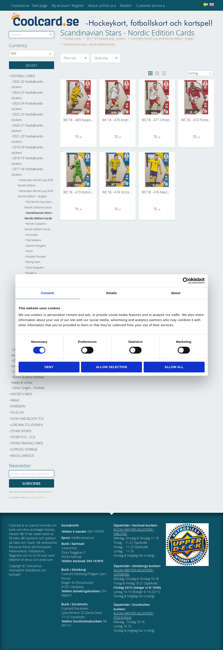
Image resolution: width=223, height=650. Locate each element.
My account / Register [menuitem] (68, 5)
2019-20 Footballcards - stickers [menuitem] (28, 150)
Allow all (174, 367)
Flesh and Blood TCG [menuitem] (27, 419)
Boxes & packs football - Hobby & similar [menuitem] (28, 380)
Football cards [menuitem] (23, 76)
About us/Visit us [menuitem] (100, 5)
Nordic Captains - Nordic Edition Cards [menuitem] (37, 226)
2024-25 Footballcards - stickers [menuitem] (28, 95)
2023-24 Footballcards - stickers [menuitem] (28, 106)
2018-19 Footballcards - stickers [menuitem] (28, 161)
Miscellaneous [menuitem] (22, 456)
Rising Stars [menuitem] (33, 262)
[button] (75, 58)
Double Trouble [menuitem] (36, 256)
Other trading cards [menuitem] (27, 443)
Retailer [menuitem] (126, 5)
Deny (48, 367)
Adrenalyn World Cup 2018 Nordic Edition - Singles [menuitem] (35, 193)
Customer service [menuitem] (149, 5)
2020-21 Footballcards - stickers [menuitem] (28, 128)
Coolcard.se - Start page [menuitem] (29, 5)
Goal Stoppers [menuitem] (35, 267)
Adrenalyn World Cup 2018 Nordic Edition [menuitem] (35, 182)
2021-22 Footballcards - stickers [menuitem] (28, 139)
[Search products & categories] (31, 34)
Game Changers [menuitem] (36, 246)
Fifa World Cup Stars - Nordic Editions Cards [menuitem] (39, 204)
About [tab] (175, 293)
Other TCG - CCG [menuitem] (23, 437)
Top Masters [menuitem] (33, 240)
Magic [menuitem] (15, 400)
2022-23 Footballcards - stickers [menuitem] (28, 117)
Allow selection (111, 367)
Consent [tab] (47, 293)
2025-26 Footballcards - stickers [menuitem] (28, 84)
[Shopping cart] (31, 65)
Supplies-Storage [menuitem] (24, 449)
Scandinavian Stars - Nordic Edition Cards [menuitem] (39, 215)
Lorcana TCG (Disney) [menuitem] (27, 425)
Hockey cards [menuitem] (21, 394)
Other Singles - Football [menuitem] (28, 388)
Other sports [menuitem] (21, 431)
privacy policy (37, 497)
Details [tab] (111, 293)
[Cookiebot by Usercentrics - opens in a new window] (186, 280)
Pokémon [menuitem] (18, 406)
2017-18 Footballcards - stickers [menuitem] (28, 172)
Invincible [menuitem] (32, 235)
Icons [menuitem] (29, 251)
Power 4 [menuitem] (31, 273)
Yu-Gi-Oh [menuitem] (17, 412)
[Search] (51, 34)
